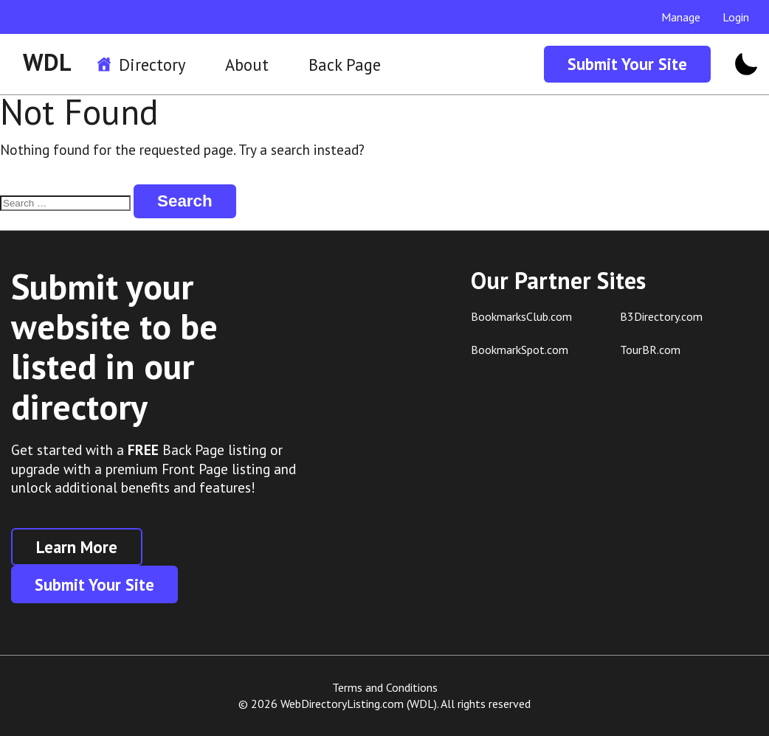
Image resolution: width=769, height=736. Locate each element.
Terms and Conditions (385, 687)
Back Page (344, 64)
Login (736, 17)
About (247, 64)
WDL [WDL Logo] (47, 61)
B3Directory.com (661, 316)
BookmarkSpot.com (519, 349)
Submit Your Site (627, 63)
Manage (680, 17)
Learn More (76, 547)
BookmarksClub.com (521, 316)
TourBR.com (650, 349)
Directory (152, 64)
